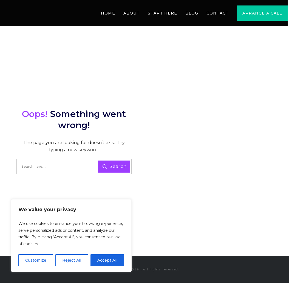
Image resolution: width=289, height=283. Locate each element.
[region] (71, 235)
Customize (35, 260)
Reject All (71, 260)
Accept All (107, 260)
